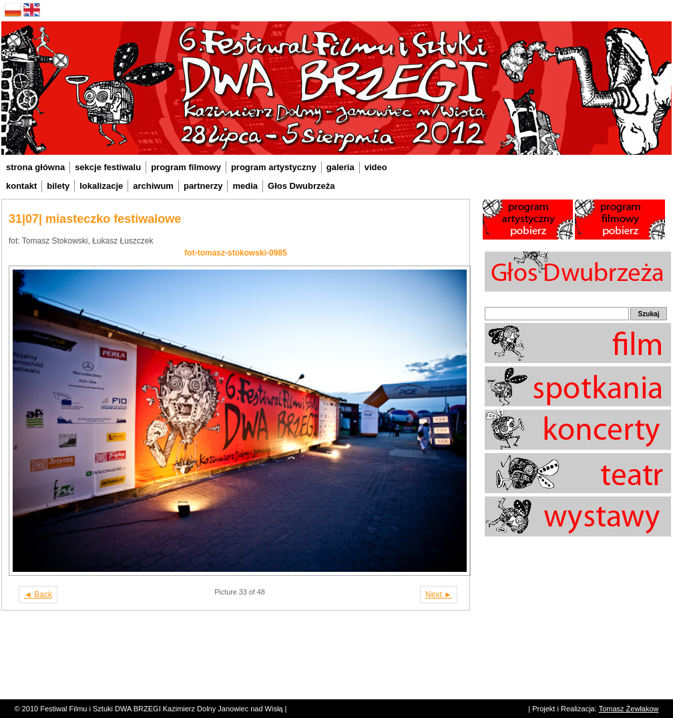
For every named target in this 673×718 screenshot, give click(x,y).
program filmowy (186, 167)
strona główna (35, 167)
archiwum (153, 186)
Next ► (438, 594)
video (376, 167)
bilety (58, 186)
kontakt (21, 186)
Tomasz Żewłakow (629, 709)
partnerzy (203, 186)
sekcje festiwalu (108, 167)
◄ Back (38, 594)
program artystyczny (273, 167)
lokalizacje (101, 186)
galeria (340, 167)
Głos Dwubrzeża (301, 186)
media (245, 186)
